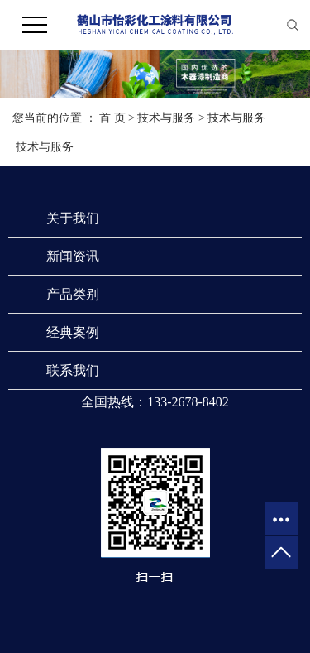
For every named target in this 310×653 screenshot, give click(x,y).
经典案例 (72, 332)
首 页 (112, 118)
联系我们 (72, 370)
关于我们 (72, 218)
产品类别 (72, 294)
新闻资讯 (72, 256)
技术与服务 (166, 118)
